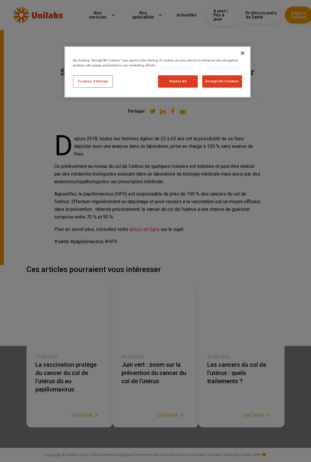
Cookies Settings (93, 81)
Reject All (178, 81)
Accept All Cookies (222, 81)
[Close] (242, 53)
